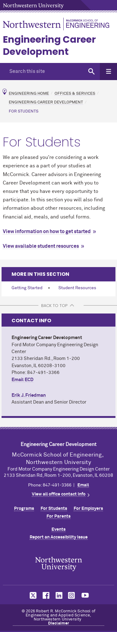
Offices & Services (75, 93)
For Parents (58, 516)
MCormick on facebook (45, 595)
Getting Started (27, 288)
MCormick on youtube (85, 595)
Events (58, 529)
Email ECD (22, 379)
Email (83, 485)
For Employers (88, 508)
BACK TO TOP (54, 305)
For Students (54, 508)
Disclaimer (58, 623)
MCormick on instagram (71, 595)
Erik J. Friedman (29, 395)
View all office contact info (58, 494)
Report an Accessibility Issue (59, 537)
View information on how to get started (47, 231)
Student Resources (77, 288)
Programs (24, 508)
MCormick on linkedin (58, 595)
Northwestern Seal (58, 564)
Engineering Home (29, 93)
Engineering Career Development (49, 45)
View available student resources (41, 246)
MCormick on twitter (32, 595)
